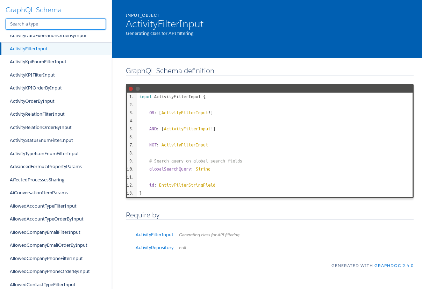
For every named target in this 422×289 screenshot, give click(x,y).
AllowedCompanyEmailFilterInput (45, 232)
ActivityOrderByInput (32, 101)
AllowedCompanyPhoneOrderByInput (50, 271)
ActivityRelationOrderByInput (41, 127)
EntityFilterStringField (187, 184)
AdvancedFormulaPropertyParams (46, 166)
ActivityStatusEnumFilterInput (41, 140)
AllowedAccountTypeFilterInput (43, 206)
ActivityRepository (161, 248)
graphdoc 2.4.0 (394, 265)
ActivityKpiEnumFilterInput (38, 62)
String (203, 168)
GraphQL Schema (34, 9)
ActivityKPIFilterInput (32, 75)
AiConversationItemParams (39, 193)
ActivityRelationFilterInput (37, 114)
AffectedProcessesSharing (37, 180)
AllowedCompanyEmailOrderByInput (48, 245)
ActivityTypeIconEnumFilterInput (44, 154)
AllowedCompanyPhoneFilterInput (46, 258)
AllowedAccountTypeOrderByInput (47, 219)
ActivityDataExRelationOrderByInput (48, 35)
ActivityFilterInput (29, 49)
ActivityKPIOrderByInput (36, 88)
